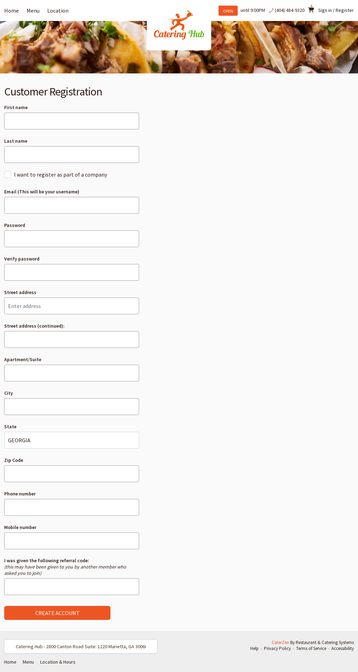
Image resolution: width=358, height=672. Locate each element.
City (8, 393)
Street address (20, 292)
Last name (15, 141)
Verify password (22, 259)
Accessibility (342, 648)
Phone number (20, 494)
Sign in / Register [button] (336, 10)
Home (11, 10)
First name (16, 107)
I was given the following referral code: (65, 566)
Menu (33, 10)
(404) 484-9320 (290, 10)
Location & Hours (58, 662)
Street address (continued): (34, 326)
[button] (80, 646)
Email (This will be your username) (41, 191)
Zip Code (13, 460)
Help (254, 648)
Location (58, 10)
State (10, 426)
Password (14, 225)
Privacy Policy (277, 648)
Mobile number (20, 527)
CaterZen (280, 642)
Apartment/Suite (22, 359)
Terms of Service (311, 648)
